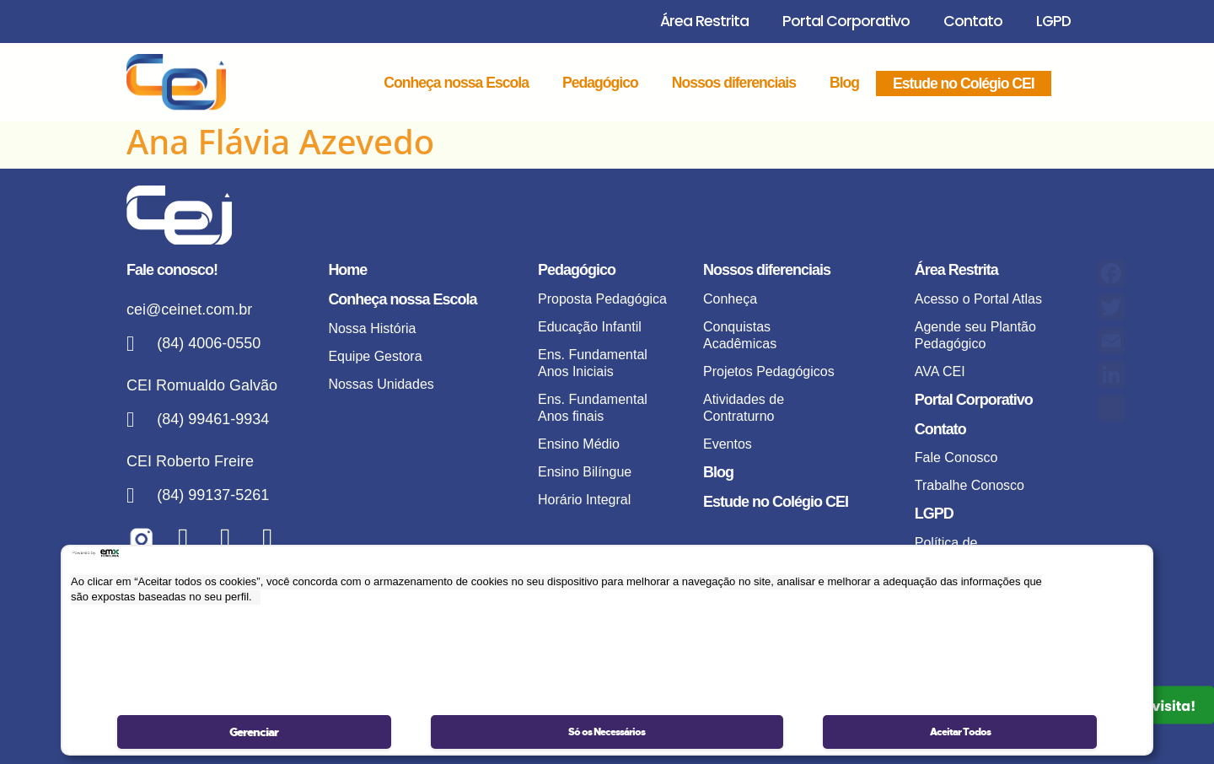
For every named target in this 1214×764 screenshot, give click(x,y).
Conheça (730, 299)
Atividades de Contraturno (743, 407)
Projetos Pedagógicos (769, 371)
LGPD (1053, 21)
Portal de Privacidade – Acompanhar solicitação (979, 649)
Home (347, 269)
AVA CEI (940, 371)
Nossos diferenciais (734, 82)
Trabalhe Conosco (969, 485)
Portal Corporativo (846, 21)
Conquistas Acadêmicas (739, 335)
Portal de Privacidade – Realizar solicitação (979, 595)
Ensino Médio (579, 444)
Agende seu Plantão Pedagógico (975, 335)
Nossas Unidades (380, 384)
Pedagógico (600, 82)
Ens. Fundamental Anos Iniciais (592, 363)
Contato (972, 21)
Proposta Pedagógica (602, 299)
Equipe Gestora (375, 356)
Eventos (727, 444)
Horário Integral (584, 499)
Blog (844, 82)
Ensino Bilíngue (584, 472)
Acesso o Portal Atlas (978, 299)
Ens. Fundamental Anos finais (592, 407)
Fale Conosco (956, 457)
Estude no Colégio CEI (963, 83)
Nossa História (372, 328)
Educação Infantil (590, 327)
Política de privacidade (949, 551)
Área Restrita (704, 21)
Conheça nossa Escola (456, 82)
